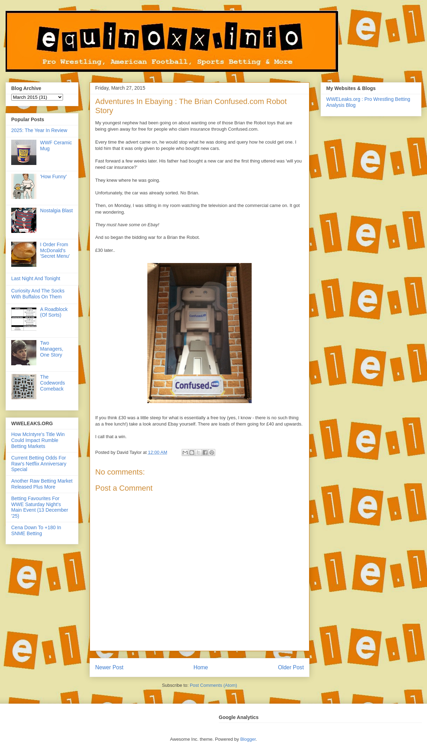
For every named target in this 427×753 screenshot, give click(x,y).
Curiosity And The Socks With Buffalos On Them (37, 293)
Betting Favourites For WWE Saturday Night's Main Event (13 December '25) (39, 507)
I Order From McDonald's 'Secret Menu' (55, 250)
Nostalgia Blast (56, 210)
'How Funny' (53, 176)
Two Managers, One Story (51, 349)
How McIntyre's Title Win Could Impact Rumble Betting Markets (38, 440)
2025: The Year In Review (39, 130)
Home (201, 667)
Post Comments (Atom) (213, 685)
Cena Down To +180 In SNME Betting (36, 530)
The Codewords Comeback (52, 383)
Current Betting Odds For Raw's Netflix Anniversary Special (38, 463)
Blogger (247, 739)
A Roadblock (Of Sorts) (54, 312)
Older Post (291, 667)
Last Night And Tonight (35, 278)
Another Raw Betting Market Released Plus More (41, 484)
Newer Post (109, 667)
